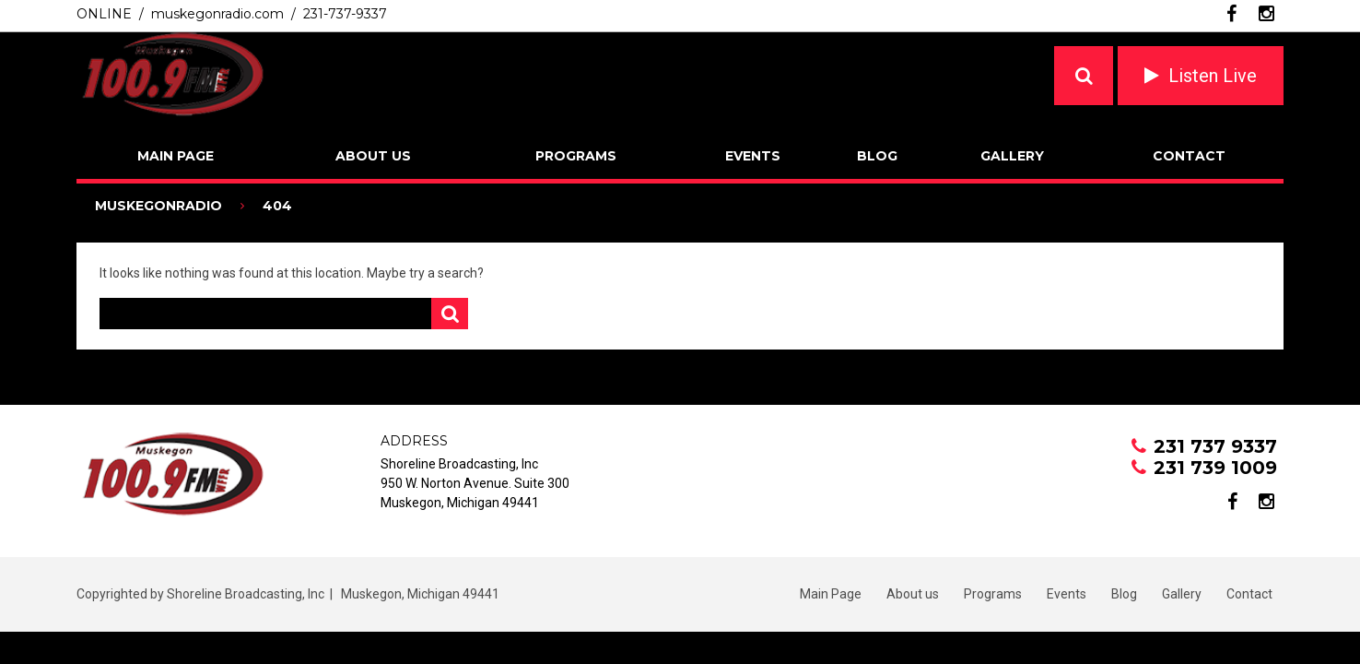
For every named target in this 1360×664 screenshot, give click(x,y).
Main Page (175, 156)
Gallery (1012, 156)
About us (373, 156)
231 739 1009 (1215, 467)
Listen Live (1212, 76)
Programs (575, 156)
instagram (1266, 14)
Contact (1189, 156)
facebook (1231, 14)
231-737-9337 (345, 14)
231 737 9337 (1215, 446)
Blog (877, 156)
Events (752, 156)
